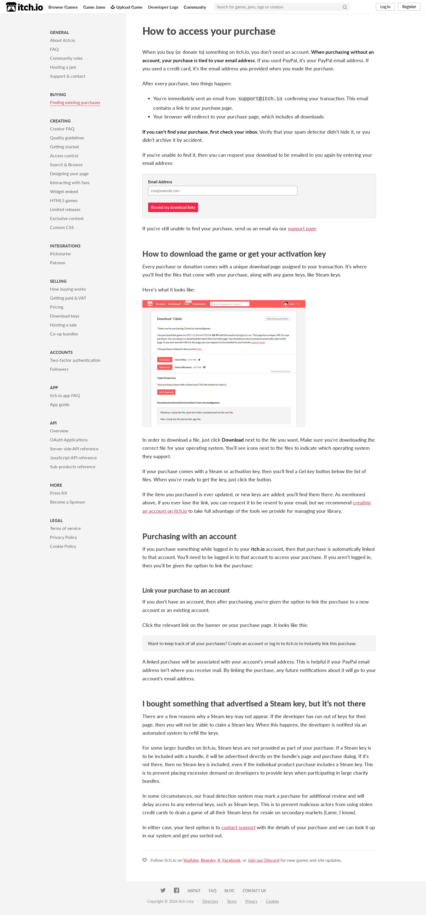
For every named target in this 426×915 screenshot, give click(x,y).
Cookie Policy (63, 546)
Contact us (254, 890)
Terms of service (65, 528)
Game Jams (94, 7)
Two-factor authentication (75, 360)
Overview (59, 430)
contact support (238, 827)
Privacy (251, 900)
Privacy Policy (63, 537)
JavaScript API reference (73, 457)
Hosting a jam (63, 67)
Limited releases (65, 209)
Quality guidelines (67, 137)
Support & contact (67, 75)
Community (195, 7)
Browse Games (63, 7)
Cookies (272, 900)
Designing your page (69, 173)
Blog (229, 890)
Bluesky (208, 859)
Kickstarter (60, 253)
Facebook (231, 859)
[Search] (345, 7)
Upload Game (127, 7)
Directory (210, 900)
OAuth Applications (69, 439)
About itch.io (62, 40)
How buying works (68, 288)
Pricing (56, 306)
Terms (232, 900)
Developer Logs (163, 7)
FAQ (54, 49)
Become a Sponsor (67, 501)
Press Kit (58, 492)
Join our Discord (263, 859)
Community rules (66, 58)
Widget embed (64, 191)
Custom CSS (62, 227)
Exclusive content (67, 218)
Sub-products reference (72, 466)
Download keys (64, 315)
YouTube (191, 859)
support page (302, 228)
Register (409, 6)
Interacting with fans (70, 182)
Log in (385, 6)
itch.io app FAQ (65, 395)
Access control (64, 155)
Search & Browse (66, 164)
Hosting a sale (63, 324)
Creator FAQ (62, 128)
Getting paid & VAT (68, 297)
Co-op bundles (64, 333)
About (194, 890)
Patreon (57, 262)
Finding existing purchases (75, 102)
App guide (59, 404)
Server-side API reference (74, 448)
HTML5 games (63, 200)
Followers (59, 369)
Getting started (64, 146)
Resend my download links (173, 207)
